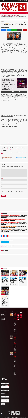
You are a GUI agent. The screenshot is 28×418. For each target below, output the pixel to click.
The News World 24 (4, 284)
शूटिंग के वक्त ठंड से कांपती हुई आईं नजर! (22, 279)
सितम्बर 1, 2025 (15, 373)
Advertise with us (4, 320)
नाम (2, 178)
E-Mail (2, 395)
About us (2, 316)
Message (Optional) (4, 398)
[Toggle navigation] (2, 13)
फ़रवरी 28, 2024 (21, 281)
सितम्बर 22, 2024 (12, 283)
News (7, 275)
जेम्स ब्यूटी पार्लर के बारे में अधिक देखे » (14, 91)
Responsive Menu (26, 0)
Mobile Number (4, 389)
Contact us (3, 318)
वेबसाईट (2, 186)
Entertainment (3, 275)
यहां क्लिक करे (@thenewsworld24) (12, 149)
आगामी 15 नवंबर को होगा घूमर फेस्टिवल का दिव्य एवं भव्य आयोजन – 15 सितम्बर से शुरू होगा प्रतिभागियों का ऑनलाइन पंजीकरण (14, 216)
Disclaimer (3, 319)
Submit (3, 404)
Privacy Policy (3, 315)
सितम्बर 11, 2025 (15, 332)
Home (2, 313)
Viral (24, 275)
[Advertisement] (14, 61)
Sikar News (2, 21)
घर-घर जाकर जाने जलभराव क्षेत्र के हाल (13, 220)
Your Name (3, 381)
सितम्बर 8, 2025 (15, 348)
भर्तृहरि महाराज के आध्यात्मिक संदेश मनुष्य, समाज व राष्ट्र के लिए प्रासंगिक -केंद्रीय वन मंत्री (13, 227)
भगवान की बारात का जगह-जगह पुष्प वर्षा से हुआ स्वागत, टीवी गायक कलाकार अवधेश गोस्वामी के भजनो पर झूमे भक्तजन (5, 300)
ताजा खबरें (2, 314)
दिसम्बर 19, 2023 (4, 304)
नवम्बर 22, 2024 (4, 283)
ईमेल (2, 182)
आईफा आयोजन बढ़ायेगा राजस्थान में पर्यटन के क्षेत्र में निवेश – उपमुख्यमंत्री (13, 280)
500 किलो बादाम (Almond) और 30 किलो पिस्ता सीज (7, 159)
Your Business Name (5, 385)
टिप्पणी (2, 168)
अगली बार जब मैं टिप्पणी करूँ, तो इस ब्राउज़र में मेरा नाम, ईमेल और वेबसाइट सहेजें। (13, 192)
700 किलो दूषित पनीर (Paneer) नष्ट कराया (21, 159)
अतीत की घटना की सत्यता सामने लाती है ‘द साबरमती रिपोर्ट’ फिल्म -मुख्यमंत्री (5, 280)
